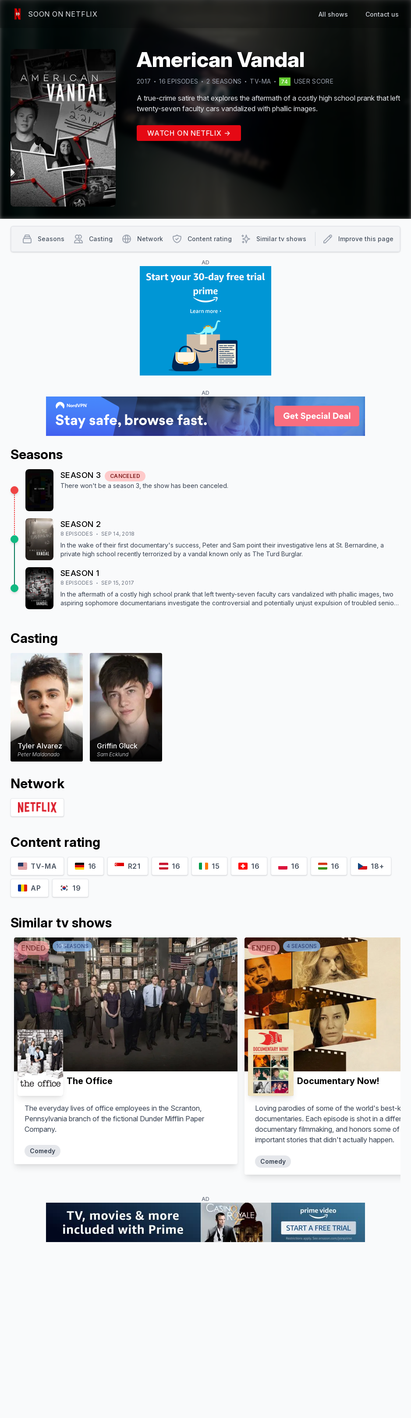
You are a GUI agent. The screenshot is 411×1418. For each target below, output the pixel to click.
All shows (333, 14)
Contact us (382, 14)
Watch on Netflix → (188, 133)
